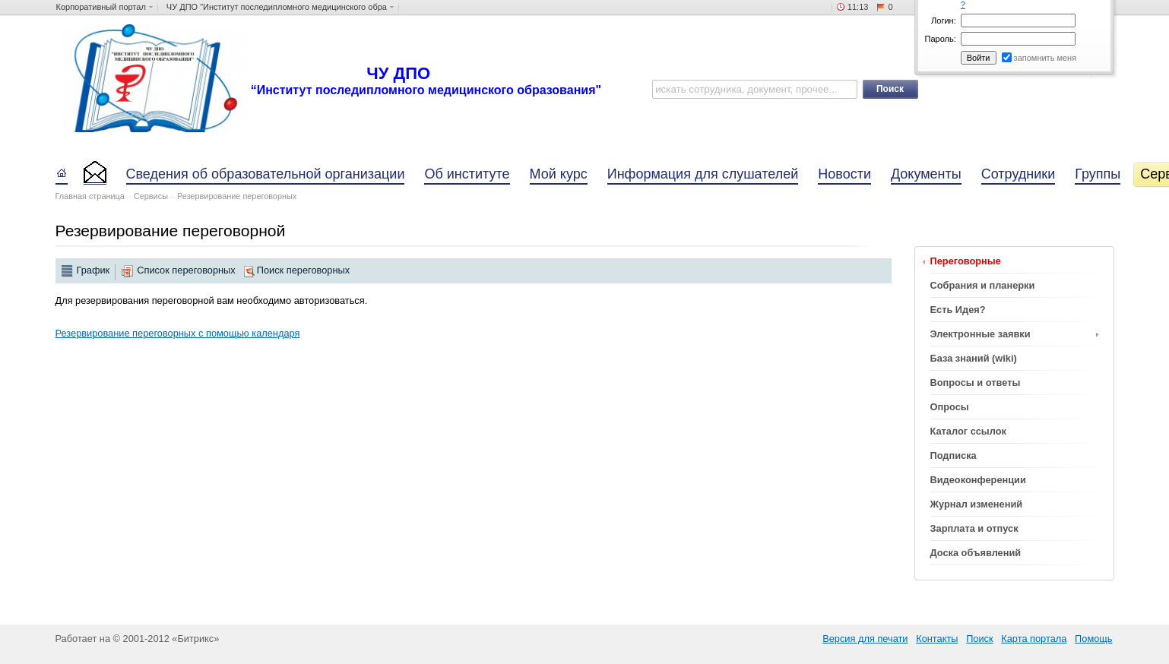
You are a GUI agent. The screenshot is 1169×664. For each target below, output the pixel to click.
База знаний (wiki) (973, 358)
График (93, 270)
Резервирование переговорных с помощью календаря (177, 333)
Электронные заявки (980, 334)
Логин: (943, 20)
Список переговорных (186, 270)
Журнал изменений (976, 504)
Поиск (979, 638)
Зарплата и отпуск (974, 528)
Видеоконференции (978, 479)
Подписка (953, 455)
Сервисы (151, 196)
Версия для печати (865, 638)
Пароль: (940, 38)
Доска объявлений (976, 552)
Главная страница (90, 196)
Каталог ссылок (968, 431)
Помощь (1093, 638)
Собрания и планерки (982, 285)
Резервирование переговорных (236, 196)
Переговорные (965, 261)
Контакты (937, 638)
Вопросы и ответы (975, 382)
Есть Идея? (958, 309)
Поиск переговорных (303, 270)
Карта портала (1033, 638)
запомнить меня (1045, 57)
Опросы (949, 407)
